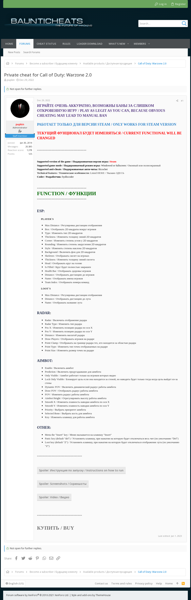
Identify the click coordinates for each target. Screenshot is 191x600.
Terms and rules (119, 583)
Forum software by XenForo (37, 595)
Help (157, 583)
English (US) (17, 583)
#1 (180, 100)
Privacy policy (141, 583)
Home (166, 583)
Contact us (98, 583)
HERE (103, 172)
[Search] (163, 23)
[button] (129, 44)
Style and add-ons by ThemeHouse (91, 595)
